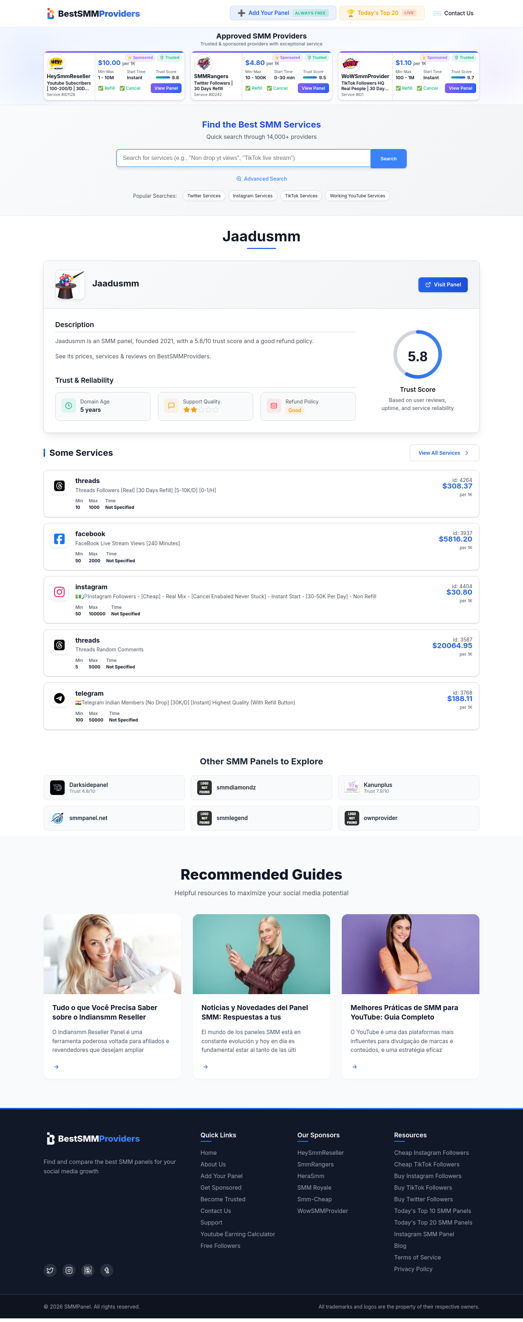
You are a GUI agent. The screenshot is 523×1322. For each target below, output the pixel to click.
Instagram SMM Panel (424, 1237)
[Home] (92, 13)
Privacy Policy (413, 1272)
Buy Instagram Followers (427, 1179)
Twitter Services (204, 193)
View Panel (165, 87)
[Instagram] (69, 1274)
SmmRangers (315, 1168)
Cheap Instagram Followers (431, 1156)
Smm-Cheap (314, 1202)
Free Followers (220, 1249)
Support (211, 1226)
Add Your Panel (283, 13)
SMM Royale (314, 1191)
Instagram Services (253, 193)
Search (389, 157)
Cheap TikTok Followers (426, 1168)
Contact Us (453, 13)
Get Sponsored (221, 1191)
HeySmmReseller (320, 1156)
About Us (213, 1168)
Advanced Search (261, 176)
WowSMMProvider (322, 1214)
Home (208, 1156)
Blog (400, 1249)
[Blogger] (87, 1274)
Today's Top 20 (382, 13)
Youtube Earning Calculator (237, 1237)
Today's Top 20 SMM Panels (433, 1226)
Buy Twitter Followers (423, 1202)
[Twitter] (50, 1274)
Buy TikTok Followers (423, 1191)
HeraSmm (311, 1179)
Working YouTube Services (357, 193)
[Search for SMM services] (243, 157)
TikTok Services (301, 193)
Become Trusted (223, 1202)
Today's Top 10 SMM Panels (432, 1214)
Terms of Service (417, 1261)
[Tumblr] (106, 1274)
